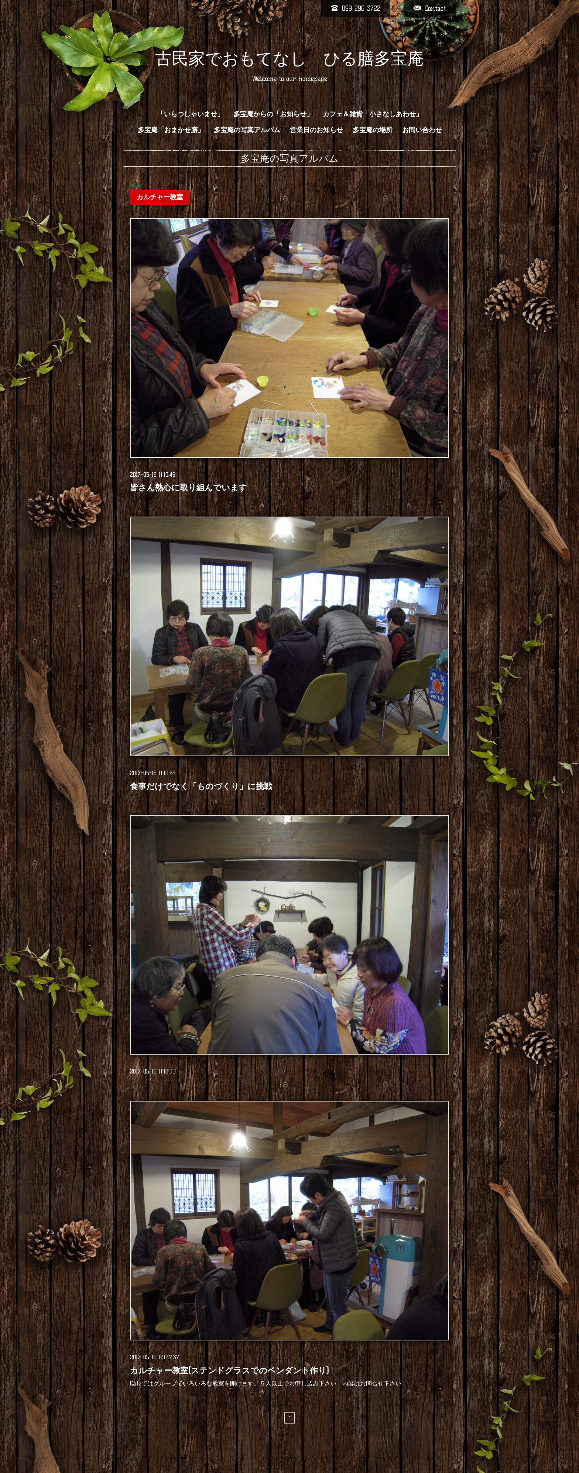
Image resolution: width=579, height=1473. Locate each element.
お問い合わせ (422, 130)
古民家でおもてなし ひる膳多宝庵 (289, 58)
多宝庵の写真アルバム (247, 130)
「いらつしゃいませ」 (190, 114)
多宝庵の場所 (373, 130)
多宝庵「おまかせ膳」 (171, 130)
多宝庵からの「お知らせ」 (273, 114)
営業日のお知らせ (316, 130)
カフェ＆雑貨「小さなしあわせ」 (372, 114)
